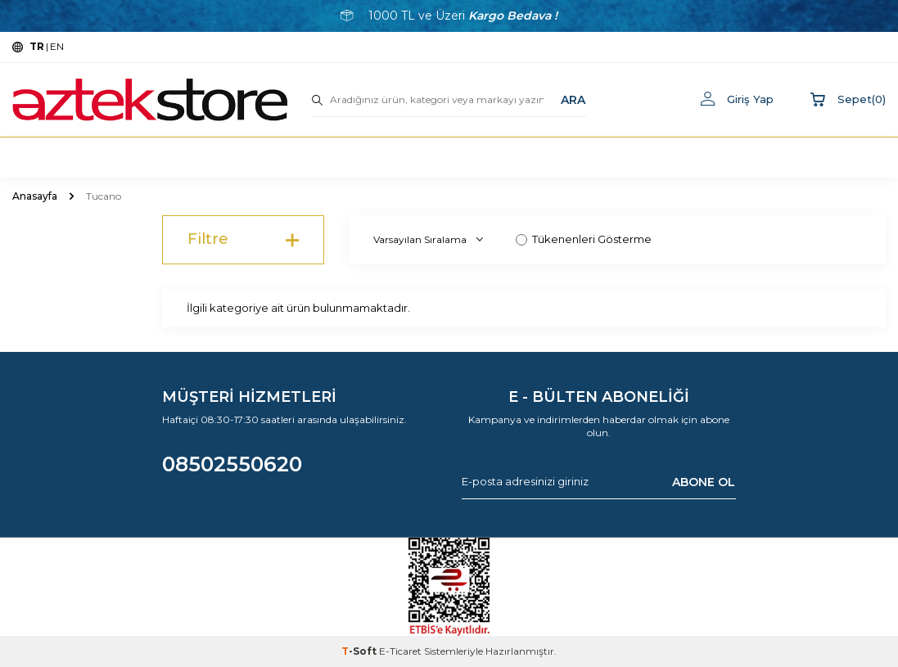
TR (36, 46)
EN (57, 46)
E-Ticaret (400, 651)
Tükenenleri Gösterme (584, 239)
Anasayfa (34, 196)
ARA (573, 99)
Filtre (243, 239)
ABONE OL (703, 481)
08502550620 (232, 464)
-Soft (360, 651)
